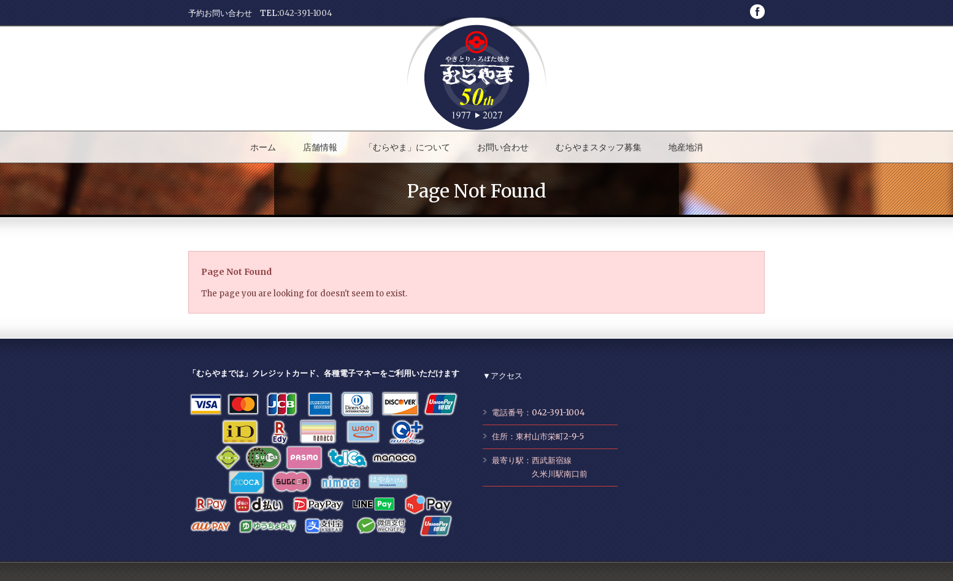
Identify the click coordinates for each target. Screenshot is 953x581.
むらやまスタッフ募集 (598, 147)
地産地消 (685, 147)
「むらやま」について (407, 147)
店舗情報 (320, 147)
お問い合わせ (503, 147)
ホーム (263, 147)
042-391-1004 (305, 13)
